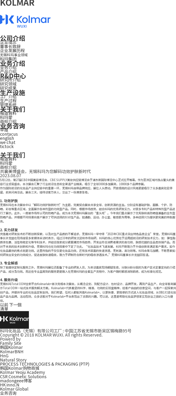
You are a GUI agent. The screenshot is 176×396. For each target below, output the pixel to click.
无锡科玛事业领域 (14, 54)
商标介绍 (8, 167)
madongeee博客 (16, 381)
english (7, 138)
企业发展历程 (12, 50)
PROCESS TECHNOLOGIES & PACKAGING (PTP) (45, 364)
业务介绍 (12, 63)
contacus (9, 134)
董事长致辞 (10, 46)
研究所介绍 (10, 80)
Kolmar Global (14, 389)
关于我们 (12, 108)
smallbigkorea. (36, 339)
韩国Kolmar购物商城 (19, 368)
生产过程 (8, 100)
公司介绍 (12, 37)
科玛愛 (6, 117)
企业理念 (8, 42)
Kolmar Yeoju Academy (22, 372)
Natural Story (13, 360)
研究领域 (8, 84)
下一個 (15, 305)
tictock (7, 146)
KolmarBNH (11, 351)
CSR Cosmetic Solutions (23, 376)
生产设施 (12, 92)
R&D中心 (13, 75)
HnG (4, 356)
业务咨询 (12, 125)
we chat (7, 142)
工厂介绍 (8, 96)
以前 (4, 305)
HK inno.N (9, 385)
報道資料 (8, 113)
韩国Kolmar (11, 347)
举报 (4, 130)
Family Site (10, 343)
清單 (4, 309)
